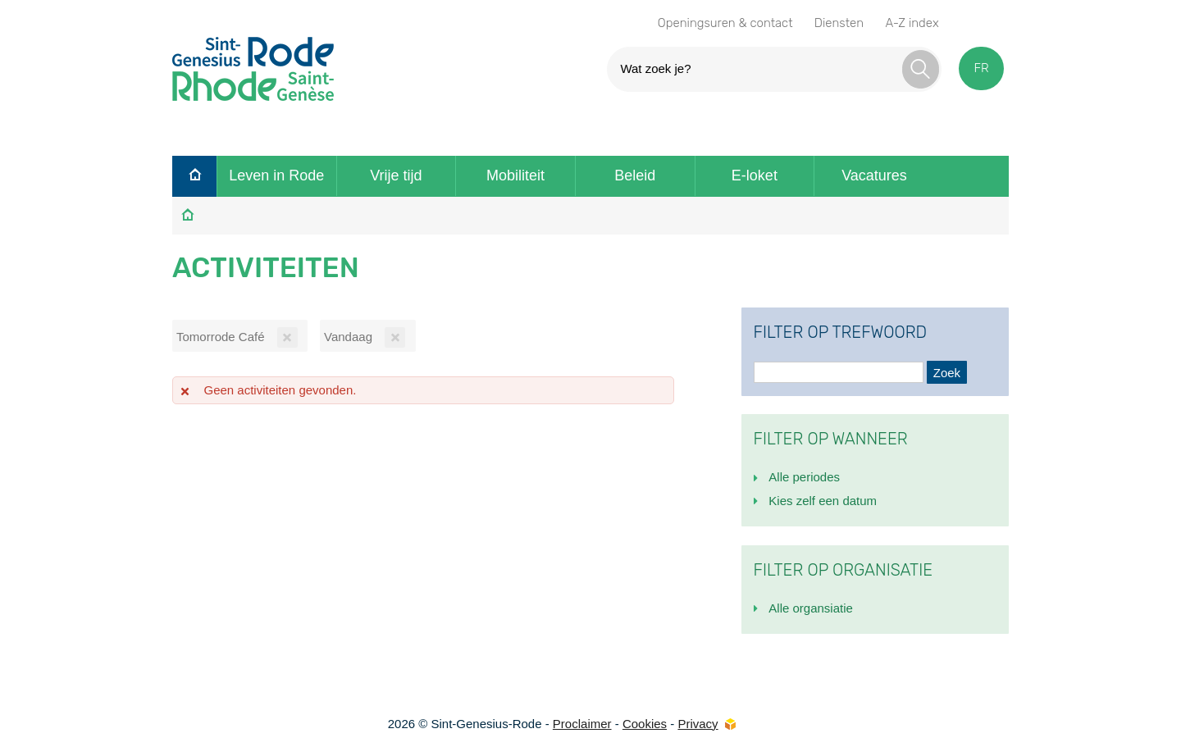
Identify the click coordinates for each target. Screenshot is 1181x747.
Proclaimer (582, 724)
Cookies (644, 724)
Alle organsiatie (810, 608)
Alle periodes (804, 477)
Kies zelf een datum (822, 501)
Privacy (697, 724)
